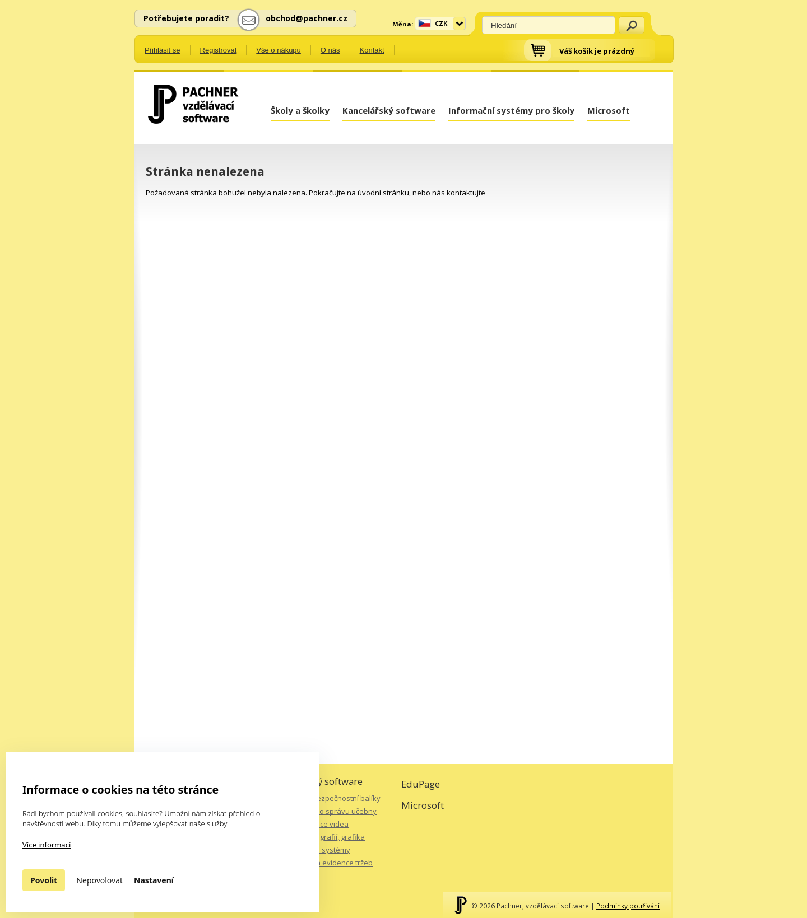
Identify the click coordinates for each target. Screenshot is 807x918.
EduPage (420, 784)
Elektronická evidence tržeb (326, 863)
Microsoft (608, 110)
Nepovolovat (99, 880)
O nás (330, 50)
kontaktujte (466, 193)
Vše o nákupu (278, 50)
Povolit (43, 880)
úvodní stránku (383, 193)
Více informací (46, 845)
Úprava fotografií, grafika (322, 837)
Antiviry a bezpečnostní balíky (330, 798)
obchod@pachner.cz (306, 18)
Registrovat (218, 50)
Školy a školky (300, 110)
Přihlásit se (162, 50)
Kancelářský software (388, 110)
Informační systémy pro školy (511, 110)
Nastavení (154, 880)
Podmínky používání (628, 905)
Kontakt (372, 50)
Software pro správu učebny (328, 811)
